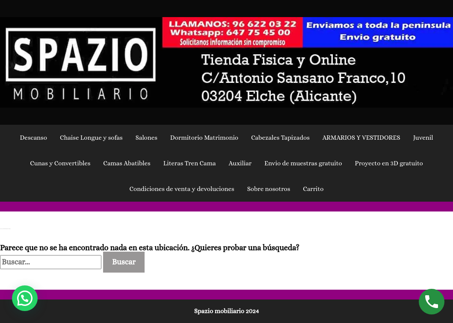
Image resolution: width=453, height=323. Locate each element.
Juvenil (423, 137)
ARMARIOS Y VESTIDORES (361, 137)
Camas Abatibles (126, 163)
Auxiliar (240, 163)
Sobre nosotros (268, 189)
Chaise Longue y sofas (91, 137)
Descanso (33, 137)
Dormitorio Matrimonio (204, 137)
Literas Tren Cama (189, 163)
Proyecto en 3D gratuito (389, 163)
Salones (146, 137)
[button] (25, 298)
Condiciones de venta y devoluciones (182, 189)
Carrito (313, 189)
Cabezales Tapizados (280, 137)
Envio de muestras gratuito (303, 163)
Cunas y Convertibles (60, 163)
